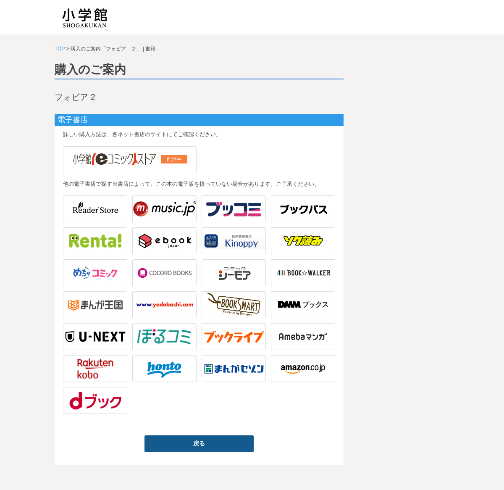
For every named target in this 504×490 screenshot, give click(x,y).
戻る (199, 443)
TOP (60, 49)
